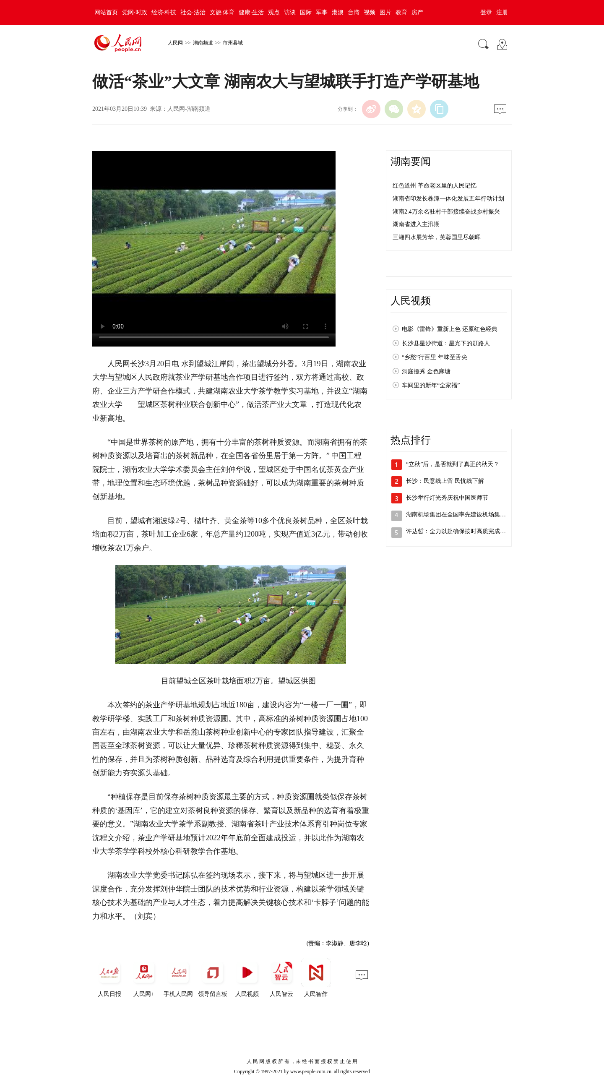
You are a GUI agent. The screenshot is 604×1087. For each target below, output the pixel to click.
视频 (369, 12)
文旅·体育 (222, 12)
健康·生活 (251, 12)
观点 (274, 12)
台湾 (353, 12)
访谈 (290, 12)
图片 (385, 12)
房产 (417, 12)
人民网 (175, 43)
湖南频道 (203, 43)
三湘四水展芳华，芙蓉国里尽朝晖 (437, 237)
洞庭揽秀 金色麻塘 (426, 371)
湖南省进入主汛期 (416, 224)
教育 (401, 12)
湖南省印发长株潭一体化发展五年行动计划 (448, 199)
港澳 (338, 12)
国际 (306, 12)
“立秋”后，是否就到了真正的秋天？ (452, 464)
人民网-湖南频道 (189, 109)
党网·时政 (134, 12)
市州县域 (233, 43)
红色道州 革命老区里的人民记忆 (434, 185)
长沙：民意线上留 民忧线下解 (445, 481)
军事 (322, 12)
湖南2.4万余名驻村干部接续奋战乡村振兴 (446, 212)
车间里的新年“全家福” (431, 385)
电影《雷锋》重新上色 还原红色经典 (449, 329)
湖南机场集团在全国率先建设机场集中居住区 (464, 514)
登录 (486, 12)
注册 (502, 12)
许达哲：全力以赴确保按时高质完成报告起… (464, 531)
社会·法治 (193, 12)
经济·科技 (164, 12)
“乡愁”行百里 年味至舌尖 (434, 357)
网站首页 (106, 12)
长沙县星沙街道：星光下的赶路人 (446, 343)
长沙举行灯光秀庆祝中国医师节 (447, 498)
